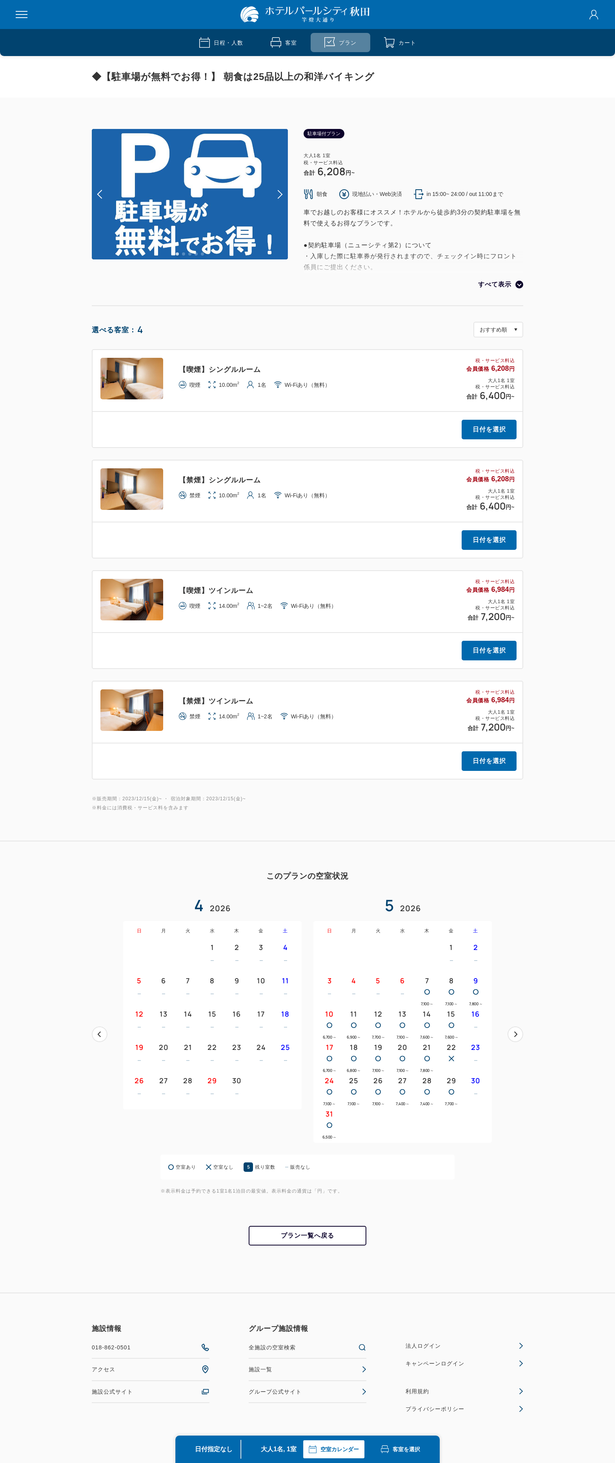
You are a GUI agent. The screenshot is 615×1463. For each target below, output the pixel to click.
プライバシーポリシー (464, 1409)
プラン (340, 42)
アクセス (150, 1369)
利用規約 (464, 1391)
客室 (284, 42)
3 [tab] (189, 254)
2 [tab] (183, 254)
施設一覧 (307, 1369)
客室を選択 (400, 1449)
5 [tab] (202, 254)
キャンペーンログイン (464, 1363)
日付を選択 (489, 429)
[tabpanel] (190, 194)
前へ (99, 1034)
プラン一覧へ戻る (307, 1235)
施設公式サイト (150, 1392)
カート (400, 42)
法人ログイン (464, 1346)
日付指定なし (214, 1449)
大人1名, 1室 (279, 1449)
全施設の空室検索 (307, 1347)
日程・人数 (221, 42)
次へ (515, 1034)
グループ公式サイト (307, 1392)
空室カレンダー (334, 1449)
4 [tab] (196, 254)
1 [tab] (177, 254)
